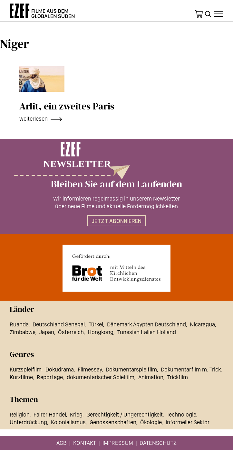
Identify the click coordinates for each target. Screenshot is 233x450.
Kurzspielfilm (26, 369)
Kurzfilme (21, 377)
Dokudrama (59, 369)
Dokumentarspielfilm (131, 369)
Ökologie (151, 422)
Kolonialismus (68, 422)
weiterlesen (33, 118)
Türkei (96, 324)
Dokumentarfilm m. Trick (191, 369)
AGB (61, 442)
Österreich (71, 332)
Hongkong (100, 332)
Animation (150, 377)
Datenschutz (158, 442)
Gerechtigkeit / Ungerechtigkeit (124, 414)
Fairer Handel (50, 414)
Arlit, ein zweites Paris (66, 106)
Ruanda (19, 324)
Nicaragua (202, 324)
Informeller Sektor (187, 422)
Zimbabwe (22, 332)
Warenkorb (199, 14)
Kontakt (84, 442)
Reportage (50, 377)
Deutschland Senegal (59, 324)
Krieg (76, 414)
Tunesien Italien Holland (146, 332)
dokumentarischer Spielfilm (100, 377)
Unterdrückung (28, 422)
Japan (46, 332)
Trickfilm (177, 377)
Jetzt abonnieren (116, 221)
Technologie (181, 414)
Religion (20, 414)
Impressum (117, 442)
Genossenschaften (113, 422)
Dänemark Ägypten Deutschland (146, 324)
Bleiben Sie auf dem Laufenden (116, 184)
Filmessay (90, 369)
